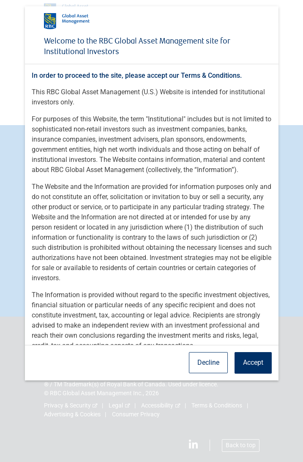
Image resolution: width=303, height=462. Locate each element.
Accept (253, 362)
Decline (208, 362)
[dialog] (151, 231)
